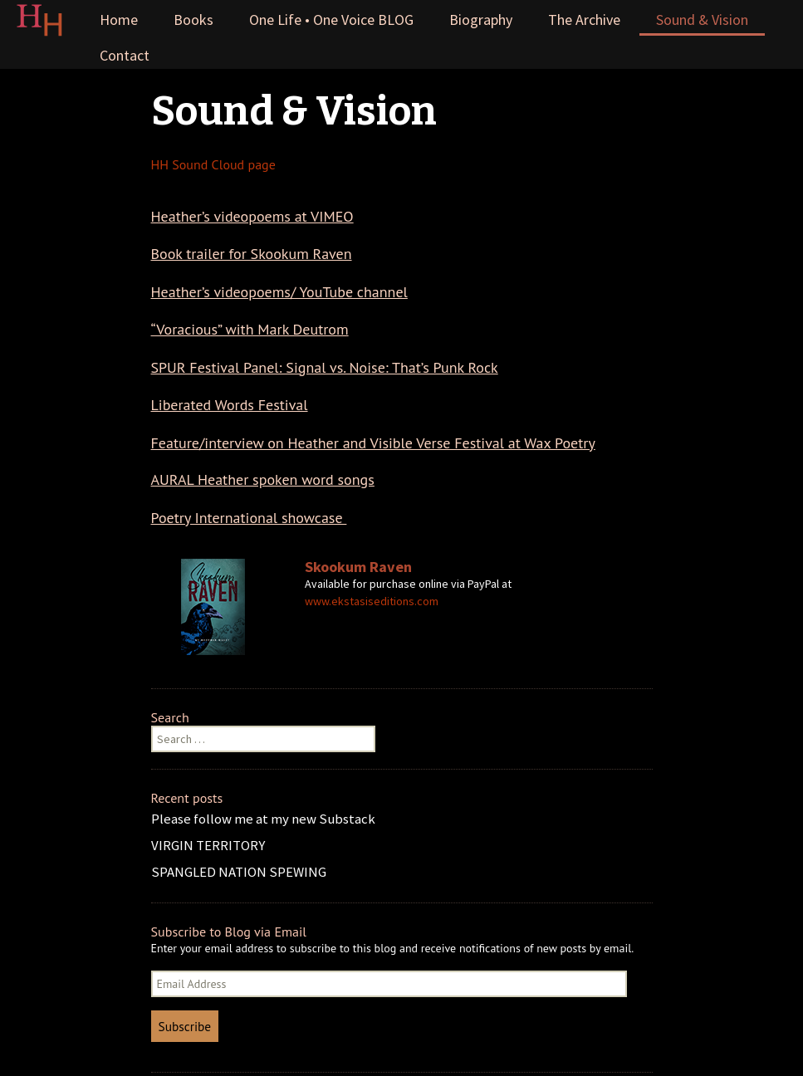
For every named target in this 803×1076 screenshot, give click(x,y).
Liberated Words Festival (229, 404)
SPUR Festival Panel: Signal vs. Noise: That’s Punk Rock (324, 367)
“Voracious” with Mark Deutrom (250, 329)
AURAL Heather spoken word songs (263, 479)
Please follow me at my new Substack (263, 818)
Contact (124, 55)
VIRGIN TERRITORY (208, 845)
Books (193, 19)
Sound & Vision (702, 19)
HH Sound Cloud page (213, 164)
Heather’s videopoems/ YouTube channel (279, 291)
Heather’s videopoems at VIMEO (252, 216)
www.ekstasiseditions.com (371, 601)
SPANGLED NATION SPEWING (238, 871)
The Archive (584, 19)
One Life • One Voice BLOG (331, 19)
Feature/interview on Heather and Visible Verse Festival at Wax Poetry (373, 442)
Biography (480, 19)
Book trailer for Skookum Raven (251, 253)
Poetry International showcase (249, 517)
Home (119, 19)
